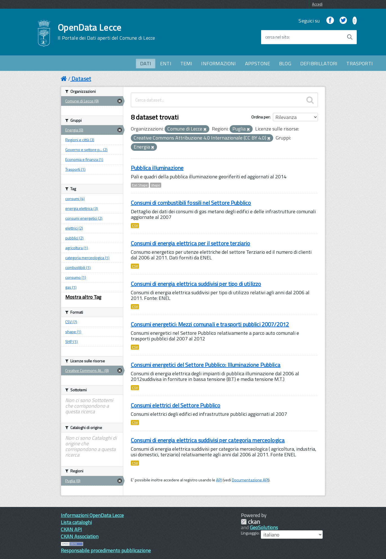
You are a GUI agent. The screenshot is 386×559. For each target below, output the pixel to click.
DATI (145, 63)
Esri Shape (140, 185)
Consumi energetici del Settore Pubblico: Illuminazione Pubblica (205, 364)
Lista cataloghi (76, 522)
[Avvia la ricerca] (350, 37)
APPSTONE (257, 63)
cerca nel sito (277, 37)
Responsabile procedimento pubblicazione (106, 550)
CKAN (250, 522)
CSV (135, 225)
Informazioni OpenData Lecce (92, 515)
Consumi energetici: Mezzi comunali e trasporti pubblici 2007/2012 (210, 324)
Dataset (81, 78)
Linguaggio (250, 533)
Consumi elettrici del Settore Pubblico (175, 405)
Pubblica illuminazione (157, 167)
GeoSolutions (264, 527)
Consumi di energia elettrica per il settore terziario (190, 243)
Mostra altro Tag (83, 297)
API (219, 480)
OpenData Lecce (106, 32)
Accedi (317, 4)
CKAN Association (79, 536)
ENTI (165, 63)
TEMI (186, 63)
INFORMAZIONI (218, 63)
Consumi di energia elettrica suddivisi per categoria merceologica (208, 440)
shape (155, 185)
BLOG (285, 63)
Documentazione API (250, 480)
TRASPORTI (359, 63)
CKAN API (71, 529)
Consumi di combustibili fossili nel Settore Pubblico (191, 202)
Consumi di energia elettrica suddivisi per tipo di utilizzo (196, 283)
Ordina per (260, 117)
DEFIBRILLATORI (319, 63)
